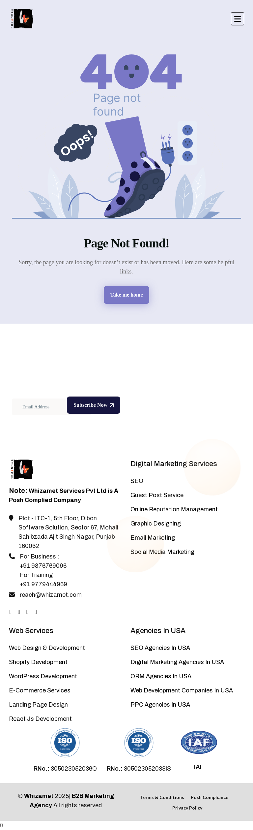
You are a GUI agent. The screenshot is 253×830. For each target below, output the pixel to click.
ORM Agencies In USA (160, 676)
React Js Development (40, 719)
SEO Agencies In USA (160, 648)
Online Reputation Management (174, 509)
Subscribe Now (93, 405)
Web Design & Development (47, 648)
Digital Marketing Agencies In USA (177, 662)
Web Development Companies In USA (181, 690)
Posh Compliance (209, 797)
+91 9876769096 (43, 565)
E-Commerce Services (39, 690)
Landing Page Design (38, 704)
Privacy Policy (187, 808)
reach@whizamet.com (51, 594)
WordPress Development (43, 676)
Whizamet (38, 796)
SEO (136, 481)
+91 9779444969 (43, 584)
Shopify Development (38, 662)
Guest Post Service (156, 495)
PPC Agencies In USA (160, 704)
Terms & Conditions (162, 797)
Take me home (126, 295)
